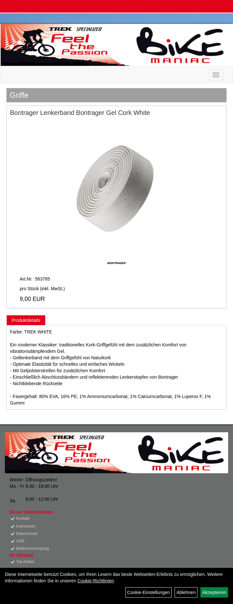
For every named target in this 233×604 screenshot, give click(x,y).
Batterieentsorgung (32, 548)
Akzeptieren (214, 592)
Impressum (25, 526)
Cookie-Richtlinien (95, 580)
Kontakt (22, 518)
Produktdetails (26, 320)
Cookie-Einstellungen (148, 592)
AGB (20, 541)
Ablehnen (186, 592)
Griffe (19, 95)
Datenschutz (27, 533)
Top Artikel (25, 561)
